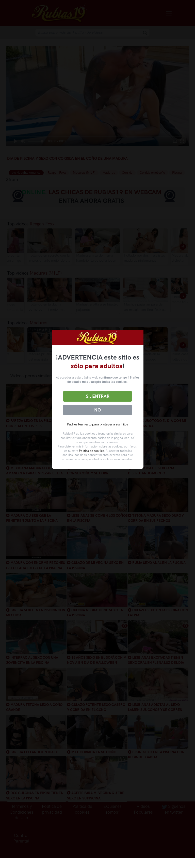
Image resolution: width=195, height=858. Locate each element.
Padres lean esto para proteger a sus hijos (97, 424)
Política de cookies (91, 451)
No (97, 410)
